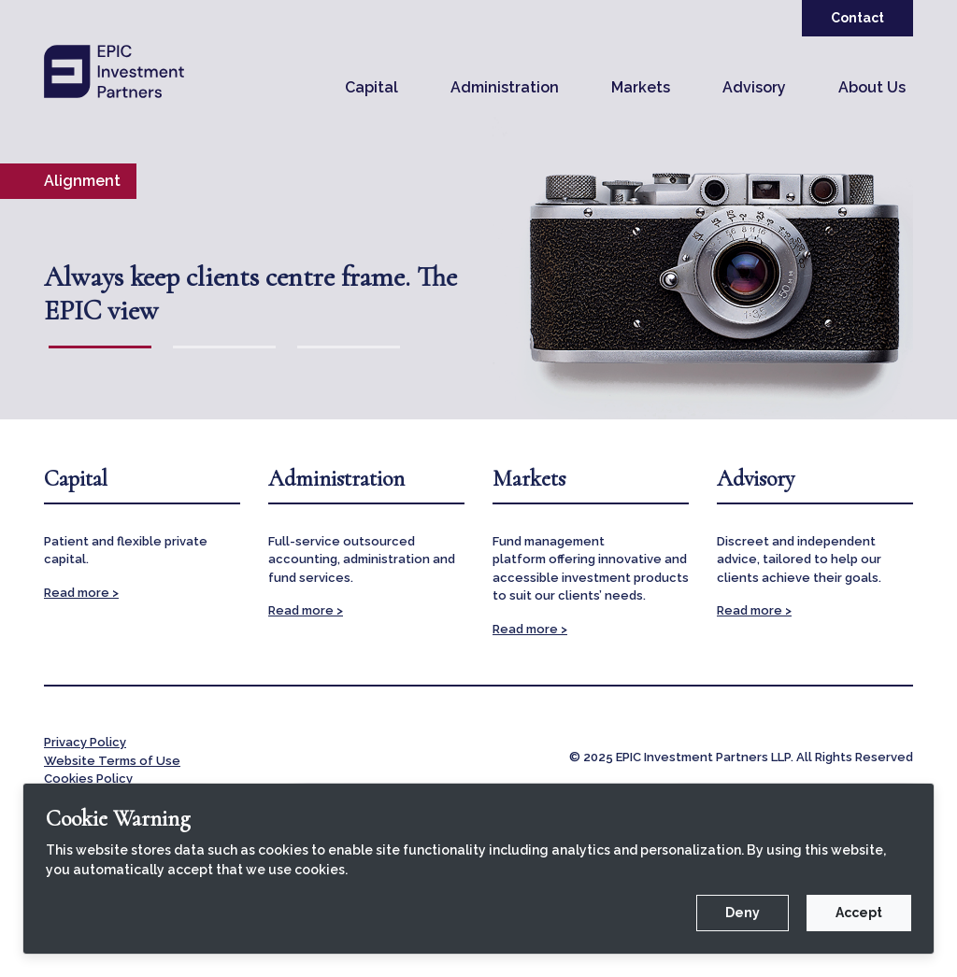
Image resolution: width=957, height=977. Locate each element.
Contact (857, 17)
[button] (371, 87)
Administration (504, 87)
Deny (742, 912)
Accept (859, 912)
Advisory (754, 87)
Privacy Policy (85, 742)
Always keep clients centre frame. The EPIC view (250, 294)
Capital (371, 87)
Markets (640, 87)
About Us (872, 87)
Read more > (81, 593)
